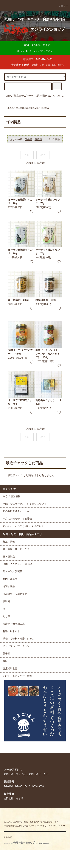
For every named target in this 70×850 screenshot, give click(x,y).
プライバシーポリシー (40, 826)
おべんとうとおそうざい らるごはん (23, 526)
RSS (54, 826)
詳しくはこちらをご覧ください (35, 50)
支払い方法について (13, 822)
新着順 (38, 139)
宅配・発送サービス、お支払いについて (24, 504)
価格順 (28, 139)
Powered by (27, 843)
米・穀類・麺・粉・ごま (27, 108)
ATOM (62, 826)
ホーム (10, 108)
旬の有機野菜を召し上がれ (17, 511)
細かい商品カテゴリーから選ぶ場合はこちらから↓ (35, 95)
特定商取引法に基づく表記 (16, 826)
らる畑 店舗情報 (12, 496)
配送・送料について (33, 822)
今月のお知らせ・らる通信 (17, 518)
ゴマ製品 (45, 108)
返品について (50, 822)
